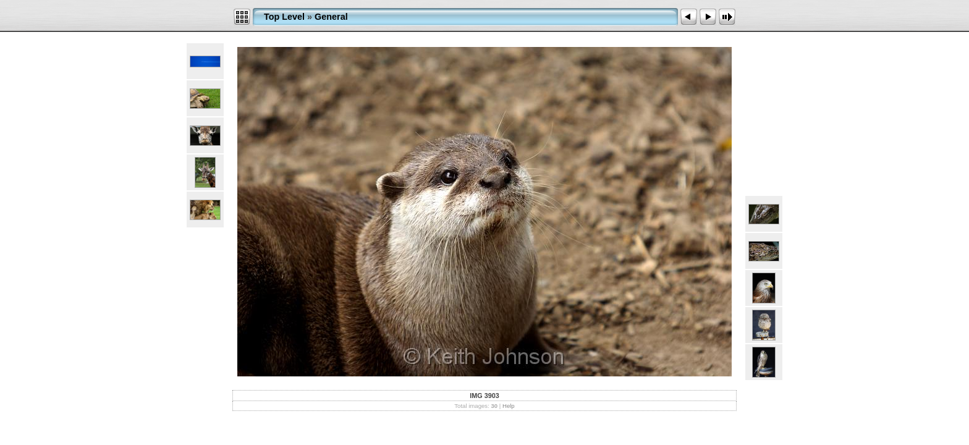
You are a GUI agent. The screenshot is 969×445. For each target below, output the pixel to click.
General (331, 17)
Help (508, 405)
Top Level (284, 17)
